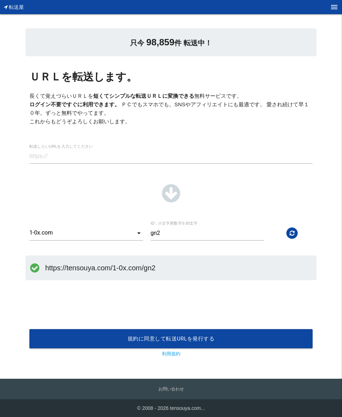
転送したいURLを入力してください (61, 146)
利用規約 (171, 353)
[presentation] (83, 312)
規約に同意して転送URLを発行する (171, 339)
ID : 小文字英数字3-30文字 (174, 223)
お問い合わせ (171, 389)
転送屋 (14, 7)
